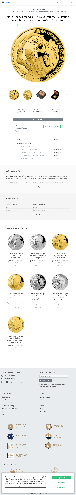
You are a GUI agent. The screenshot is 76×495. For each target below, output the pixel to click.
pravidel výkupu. (32, 131)
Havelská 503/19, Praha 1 (29, 150)
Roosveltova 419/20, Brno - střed (31, 152)
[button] (12, 53)
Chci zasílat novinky (45, 380)
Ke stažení (42, 411)
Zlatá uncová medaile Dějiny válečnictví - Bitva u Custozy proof (60, 256)
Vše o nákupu (5, 397)
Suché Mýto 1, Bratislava (28, 158)
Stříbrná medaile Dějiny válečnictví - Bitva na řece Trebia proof (38, 256)
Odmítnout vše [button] (61, 488)
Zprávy (41, 408)
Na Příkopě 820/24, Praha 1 (29, 147)
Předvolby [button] (61, 483)
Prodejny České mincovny (9, 408)
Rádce (3, 411)
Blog (2, 414)
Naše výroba (43, 400)
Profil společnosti (45, 397)
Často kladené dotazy (8, 403)
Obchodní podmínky (7, 406)
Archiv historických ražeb (40, 9)
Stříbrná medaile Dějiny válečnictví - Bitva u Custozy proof (15, 256)
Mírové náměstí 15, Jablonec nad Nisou (33, 155)
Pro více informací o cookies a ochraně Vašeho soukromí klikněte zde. (25, 487)
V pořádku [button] (61, 478)
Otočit (19, 25)
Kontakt (3, 400)
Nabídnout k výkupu (52, 127)
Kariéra (41, 406)
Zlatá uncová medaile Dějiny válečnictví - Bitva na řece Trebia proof (16, 296)
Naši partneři (43, 403)
